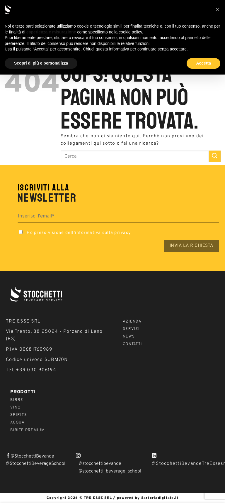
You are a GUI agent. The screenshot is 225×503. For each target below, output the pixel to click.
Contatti (132, 344)
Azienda (132, 321)
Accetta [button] (203, 63)
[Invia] (215, 156)
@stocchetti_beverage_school (110, 471)
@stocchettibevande (100, 464)
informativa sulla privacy (103, 233)
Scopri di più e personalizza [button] (41, 63)
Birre (16, 400)
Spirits (18, 415)
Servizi (131, 329)
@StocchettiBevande (32, 456)
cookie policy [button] (130, 32)
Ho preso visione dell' (74, 233)
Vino (15, 407)
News (129, 336)
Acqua (17, 422)
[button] (217, 9)
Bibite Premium (27, 430)
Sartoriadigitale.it (160, 498)
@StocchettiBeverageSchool (35, 464)
